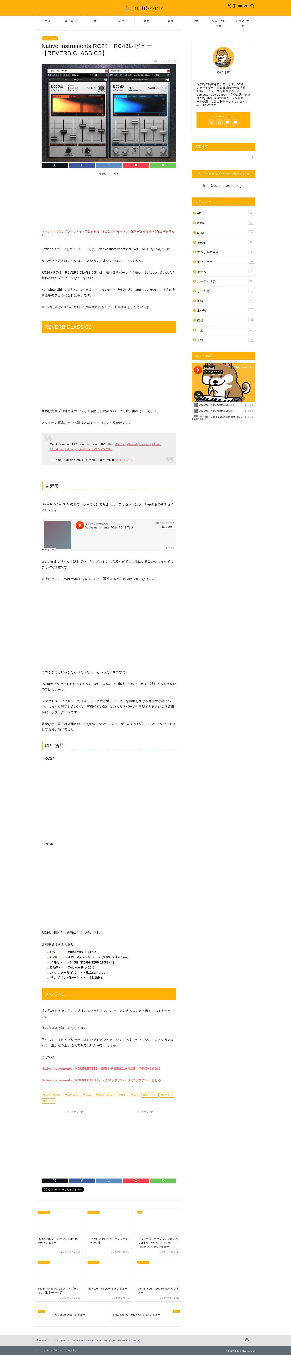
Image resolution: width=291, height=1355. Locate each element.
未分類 (225, 310)
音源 (48, 20)
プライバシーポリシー (50, 1350)
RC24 (123, 1095)
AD (225, 213)
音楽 (146, 20)
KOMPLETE (72, 1095)
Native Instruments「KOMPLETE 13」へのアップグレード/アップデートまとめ (101, 1080)
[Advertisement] (72, 202)
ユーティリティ (225, 281)
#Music (69, 449)
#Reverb (132, 444)
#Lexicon (145, 444)
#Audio (156, 444)
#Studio (120, 444)
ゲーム (225, 271)
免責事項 (72, 1350)
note (199, 105)
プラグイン (168, 1095)
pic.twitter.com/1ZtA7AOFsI (93, 449)
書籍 (170, 20)
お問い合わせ (243, 22)
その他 (195, 20)
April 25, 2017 (124, 459)
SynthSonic (145, 8)
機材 (96, 20)
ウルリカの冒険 (219, 22)
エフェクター (72, 22)
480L (57, 1095)
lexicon (88, 1095)
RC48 (135, 1095)
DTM (121, 20)
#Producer (57, 449)
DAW (225, 223)
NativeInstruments (106, 1095)
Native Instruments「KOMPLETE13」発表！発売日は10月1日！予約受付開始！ (101, 1068)
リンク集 (225, 291)
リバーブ (49, 1101)
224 (47, 1095)
